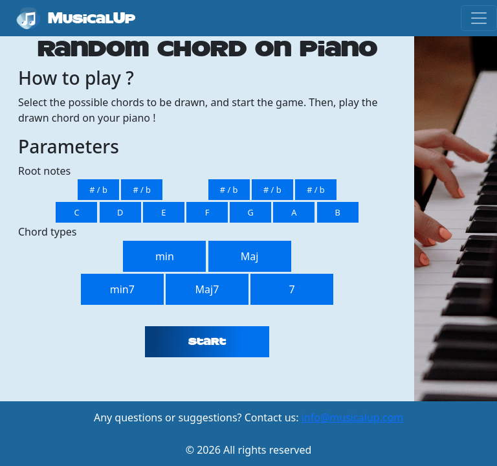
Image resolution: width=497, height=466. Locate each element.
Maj (250, 256)
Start (207, 342)
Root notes (44, 171)
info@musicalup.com (352, 417)
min (164, 256)
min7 (122, 289)
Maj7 (207, 289)
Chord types (47, 232)
